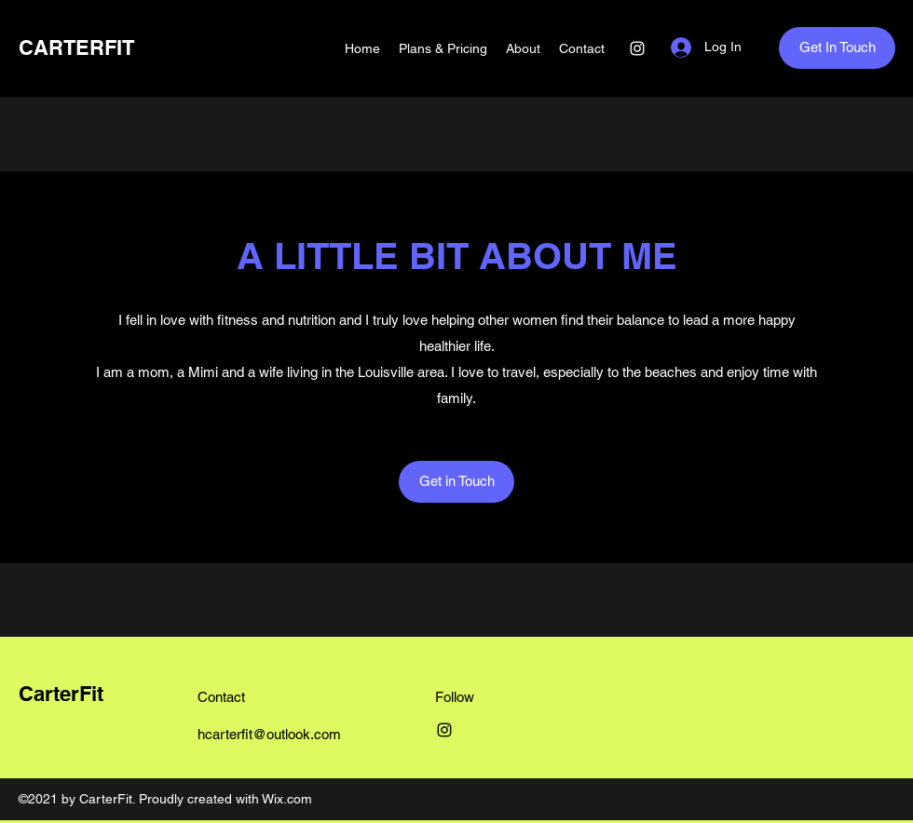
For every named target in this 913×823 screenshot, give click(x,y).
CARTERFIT (76, 47)
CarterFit (61, 693)
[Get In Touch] (837, 48)
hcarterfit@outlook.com (269, 734)
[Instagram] (637, 48)
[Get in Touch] (456, 482)
